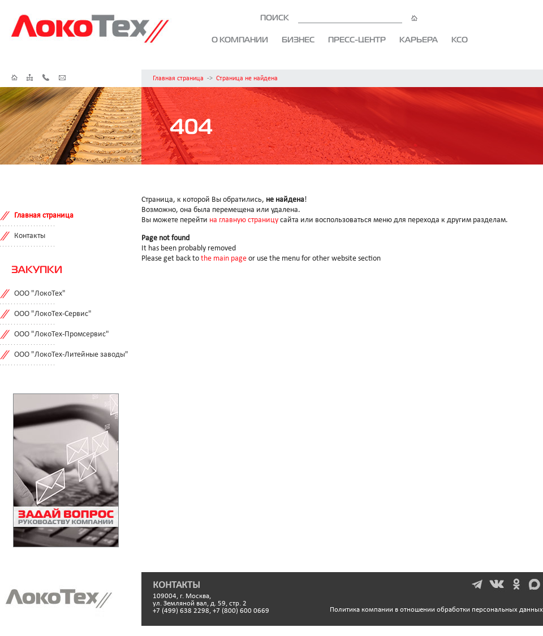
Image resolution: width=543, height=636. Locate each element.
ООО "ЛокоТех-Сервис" (53, 314)
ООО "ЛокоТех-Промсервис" (61, 334)
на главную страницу (243, 220)
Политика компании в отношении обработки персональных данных (436, 609)
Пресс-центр (357, 39)
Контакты (29, 236)
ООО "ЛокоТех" (40, 293)
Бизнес (298, 39)
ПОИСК (338, 17)
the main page (224, 258)
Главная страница (178, 78)
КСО (459, 39)
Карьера (418, 39)
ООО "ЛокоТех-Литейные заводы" (71, 355)
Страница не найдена (247, 78)
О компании (240, 39)
